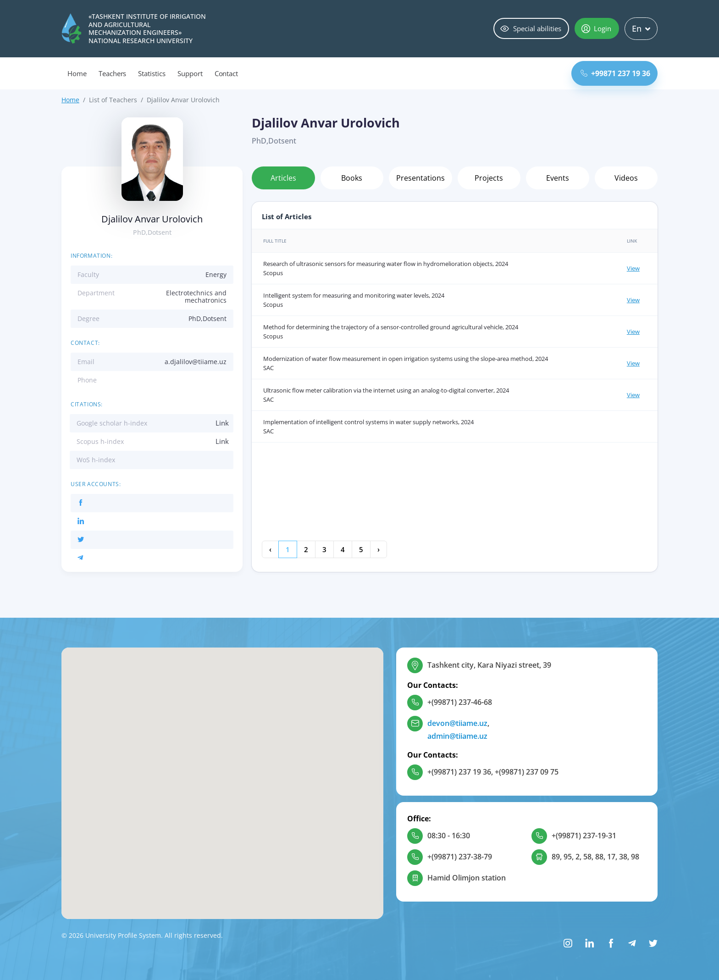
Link (222, 422)
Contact (226, 73)
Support (190, 73)
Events (557, 178)
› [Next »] (378, 549)
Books (351, 178)
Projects (489, 178)
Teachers (113, 73)
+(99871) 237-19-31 (584, 836)
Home (77, 73)
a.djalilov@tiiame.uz (196, 361)
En (641, 28)
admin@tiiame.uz (457, 736)
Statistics (152, 73)
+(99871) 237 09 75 (527, 772)
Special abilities (530, 28)
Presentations (420, 178)
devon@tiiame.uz (457, 723)
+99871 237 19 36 (615, 73)
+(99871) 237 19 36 (459, 772)
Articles (283, 178)
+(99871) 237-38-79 (459, 857)
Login (596, 28)
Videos (626, 178)
